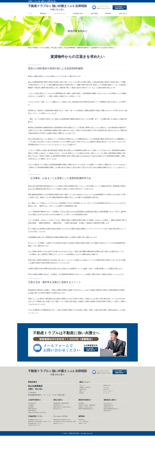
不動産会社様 (83, 430)
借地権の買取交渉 (34, 417)
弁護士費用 (94, 13)
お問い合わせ (123, 13)
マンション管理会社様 (86, 433)
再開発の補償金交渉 (35, 414)
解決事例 (108, 13)
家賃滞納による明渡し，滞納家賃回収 (89, 410)
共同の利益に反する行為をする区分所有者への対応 (64, 438)
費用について (84, 394)
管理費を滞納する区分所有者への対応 (64, 432)
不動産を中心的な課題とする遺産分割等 (39, 421)
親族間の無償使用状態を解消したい (89, 421)
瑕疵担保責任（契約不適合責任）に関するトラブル (38, 435)
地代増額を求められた (61, 411)
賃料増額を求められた (112, 411)
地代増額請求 (33, 411)
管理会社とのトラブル (61, 442)
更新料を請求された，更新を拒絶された (64, 415)
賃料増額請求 (83, 405)
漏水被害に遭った (110, 420)
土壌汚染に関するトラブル (37, 442)
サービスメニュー (60, 13)
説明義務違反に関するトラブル (39, 430)
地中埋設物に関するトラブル (38, 439)
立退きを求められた (111, 405)
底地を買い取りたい (60, 420)
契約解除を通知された (112, 408)
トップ (30, 13)
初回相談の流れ (78, 13)
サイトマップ (108, 397)
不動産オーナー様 (84, 436)
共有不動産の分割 (34, 405)
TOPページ (83, 386)
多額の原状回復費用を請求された (115, 415)
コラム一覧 (107, 389)
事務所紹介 (43, 13)
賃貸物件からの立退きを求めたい (89, 415)
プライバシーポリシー (111, 394)
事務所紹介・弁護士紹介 (88, 389)
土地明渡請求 (33, 408)
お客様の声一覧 (108, 386)
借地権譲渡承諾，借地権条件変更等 (64, 407)
